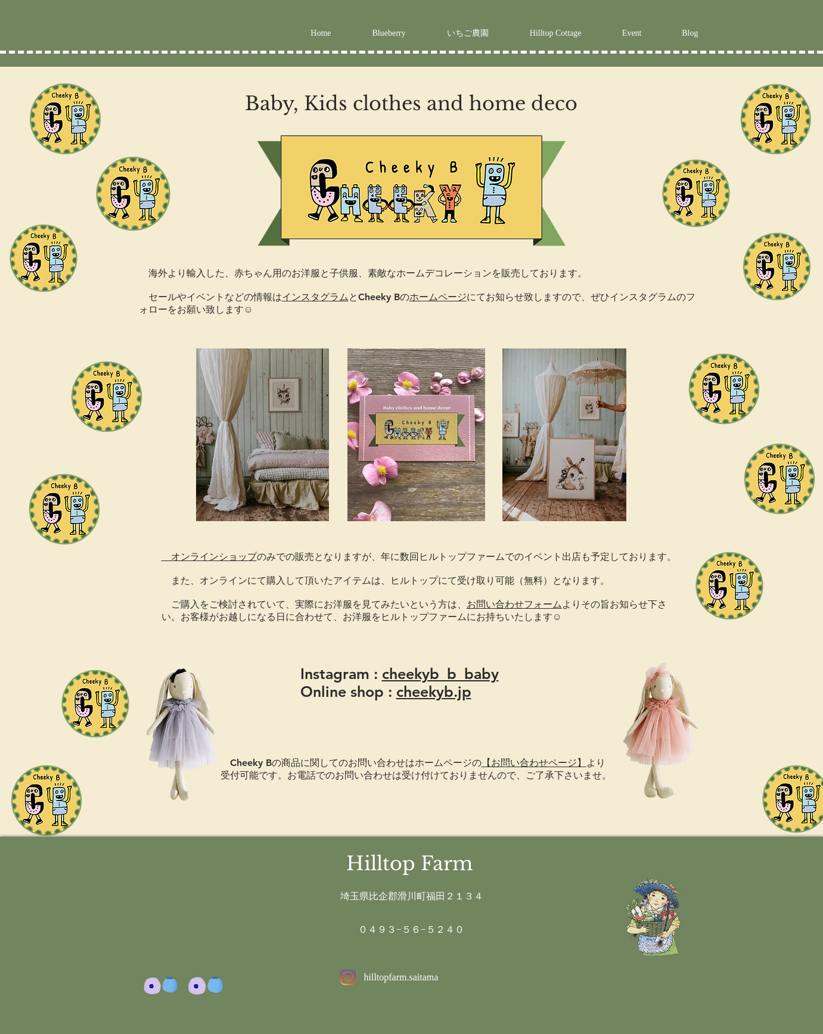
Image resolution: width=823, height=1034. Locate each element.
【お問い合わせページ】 (534, 762)
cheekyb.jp (433, 691)
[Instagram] (348, 977)
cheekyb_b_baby (440, 674)
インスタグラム (315, 297)
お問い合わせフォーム (514, 604)
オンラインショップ (209, 556)
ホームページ (438, 297)
